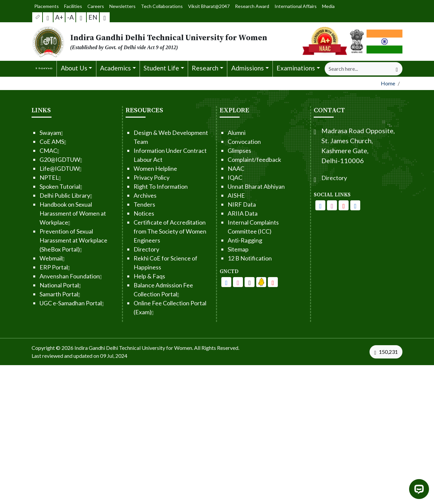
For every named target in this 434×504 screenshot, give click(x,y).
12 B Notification (229, 258)
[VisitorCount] (387, 351)
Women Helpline (135, 168)
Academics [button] (115, 68)
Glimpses (219, 150)
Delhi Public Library (45, 195)
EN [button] (92, 17)
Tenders (124, 204)
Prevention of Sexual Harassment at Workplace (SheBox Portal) (53, 240)
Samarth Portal (39, 294)
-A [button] (70, 17)
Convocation (224, 141)
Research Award (250, 6)
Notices (123, 213)
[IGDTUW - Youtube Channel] (229, 282)
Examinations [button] (295, 68)
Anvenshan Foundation (50, 276)
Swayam (31, 132)
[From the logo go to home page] (154, 41)
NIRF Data (221, 204)
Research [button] (205, 68)
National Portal (40, 285)
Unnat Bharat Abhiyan (236, 186)
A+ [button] (59, 17)
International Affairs (292, 6)
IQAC (214, 177)
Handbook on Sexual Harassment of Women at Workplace (52, 213)
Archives (124, 195)
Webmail (32, 258)
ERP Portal (34, 267)
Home (388, 83)
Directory (126, 249)
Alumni (216, 132)
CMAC (29, 150)
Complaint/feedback (234, 159)
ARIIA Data (222, 213)
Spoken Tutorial (40, 186)
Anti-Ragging (224, 240)
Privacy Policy (131, 177)
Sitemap (217, 249)
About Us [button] (74, 68)
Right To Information (140, 186)
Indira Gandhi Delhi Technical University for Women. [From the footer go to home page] (133, 348)
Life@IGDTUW (40, 168)
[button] (38, 17)
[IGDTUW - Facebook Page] (206, 282)
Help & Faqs (129, 276)
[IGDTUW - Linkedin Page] (241, 282)
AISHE (216, 195)
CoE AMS (32, 141)
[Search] (358, 68)
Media (323, 6)
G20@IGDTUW (40, 159)
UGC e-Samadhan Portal (51, 303)
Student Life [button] (161, 68)
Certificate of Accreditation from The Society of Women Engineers (149, 231)
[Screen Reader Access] (48, 17)
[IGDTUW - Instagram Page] (352, 205)
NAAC (215, 168)
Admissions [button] (247, 68)
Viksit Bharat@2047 (208, 6)
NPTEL (30, 177)
